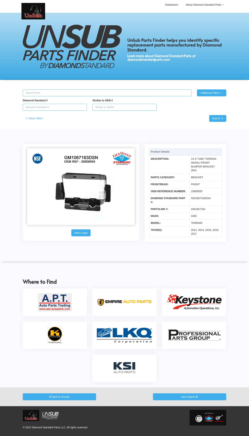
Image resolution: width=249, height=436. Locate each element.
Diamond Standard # (35, 100)
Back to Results (59, 396)
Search (217, 118)
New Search (189, 396)
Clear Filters (34, 118)
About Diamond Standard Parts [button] (204, 4)
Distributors (171, 4)
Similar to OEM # (102, 100)
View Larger (81, 232)
